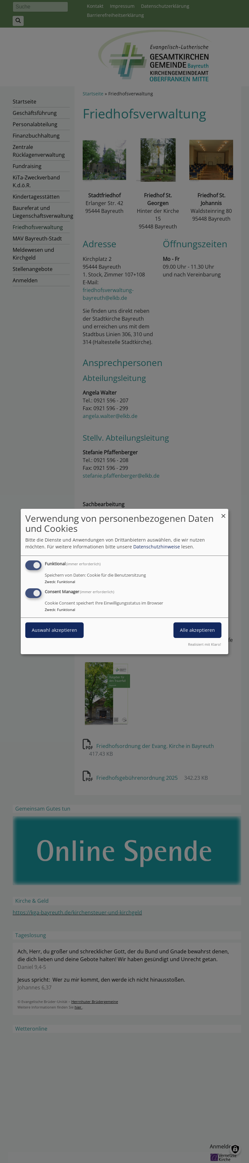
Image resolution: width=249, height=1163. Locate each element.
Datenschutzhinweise (156, 547)
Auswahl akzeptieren (54, 630)
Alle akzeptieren (197, 630)
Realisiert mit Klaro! (204, 644)
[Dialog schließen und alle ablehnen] (223, 513)
